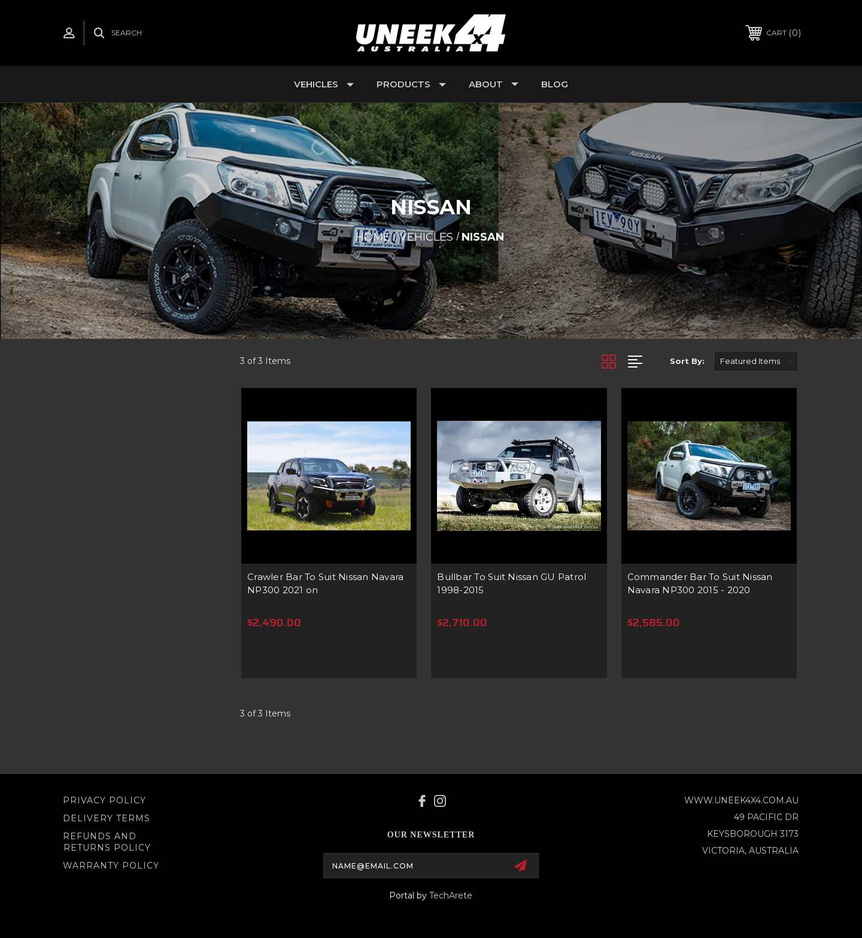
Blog (554, 84)
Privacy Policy (104, 800)
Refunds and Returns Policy (107, 842)
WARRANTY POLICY (111, 865)
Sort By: (687, 361)
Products (411, 84)
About (493, 84)
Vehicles (324, 84)
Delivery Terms (106, 818)
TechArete (450, 895)
